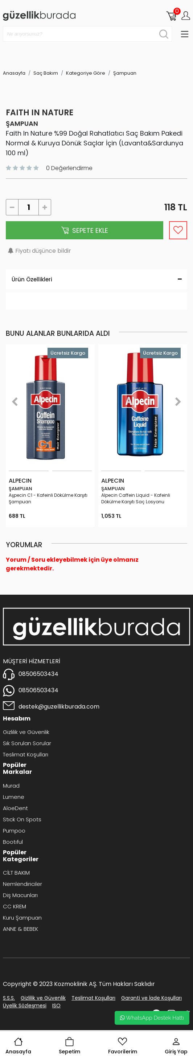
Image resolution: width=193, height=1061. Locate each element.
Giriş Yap (176, 1046)
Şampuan (124, 73)
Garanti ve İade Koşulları (151, 998)
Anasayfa (18, 1046)
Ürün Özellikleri (97, 279)
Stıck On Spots (22, 819)
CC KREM (14, 906)
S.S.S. (9, 998)
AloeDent (15, 808)
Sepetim (69, 1046)
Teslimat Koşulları (25, 754)
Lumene (13, 797)
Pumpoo (14, 830)
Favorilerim (122, 1046)
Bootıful (13, 842)
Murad (11, 785)
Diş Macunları (20, 895)
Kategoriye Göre (85, 73)
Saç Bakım (45, 73)
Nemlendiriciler (22, 884)
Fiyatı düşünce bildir (43, 251)
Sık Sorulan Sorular (27, 743)
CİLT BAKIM (16, 872)
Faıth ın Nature (39, 112)
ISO (56, 1005)
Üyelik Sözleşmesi (24, 1005)
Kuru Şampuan (22, 917)
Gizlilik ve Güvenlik (26, 732)
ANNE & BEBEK (20, 929)
